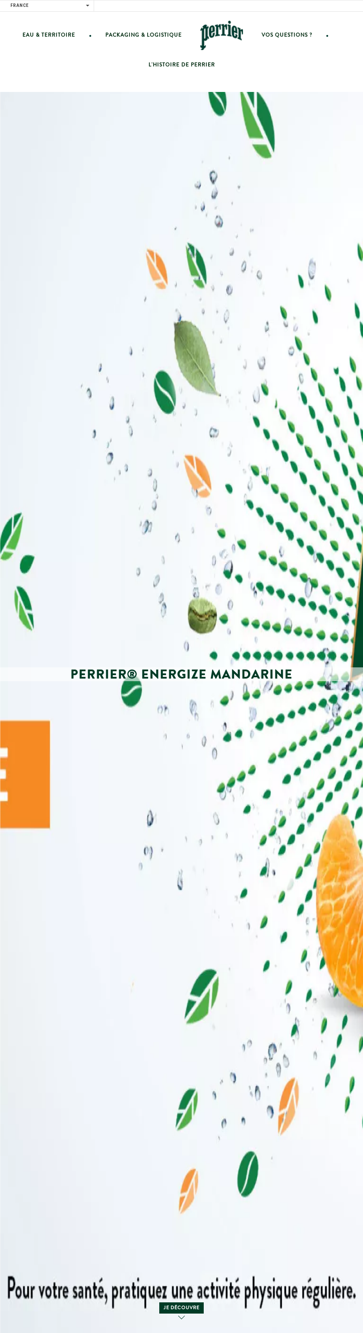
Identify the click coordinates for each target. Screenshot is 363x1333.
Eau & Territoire (48, 35)
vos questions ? (287, 35)
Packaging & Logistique (143, 35)
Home (221, 35)
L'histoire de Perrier (181, 65)
